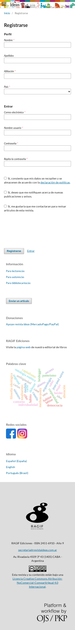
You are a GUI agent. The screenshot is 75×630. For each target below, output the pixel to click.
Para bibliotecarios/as (18, 283)
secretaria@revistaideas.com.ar (37, 550)
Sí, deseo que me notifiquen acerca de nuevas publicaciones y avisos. (33, 194)
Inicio (7, 13)
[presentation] (34, 230)
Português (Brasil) (17, 473)
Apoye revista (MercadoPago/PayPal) (32, 324)
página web (24, 347)
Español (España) (16, 461)
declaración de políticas (55, 182)
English (10, 467)
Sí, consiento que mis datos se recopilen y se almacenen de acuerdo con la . (37, 180)
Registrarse (14, 250)
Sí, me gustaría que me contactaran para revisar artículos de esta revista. (35, 208)
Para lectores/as (15, 271)
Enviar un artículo (19, 301)
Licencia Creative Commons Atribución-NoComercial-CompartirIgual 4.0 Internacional (38, 582)
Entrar (31, 250)
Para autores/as (15, 277)
